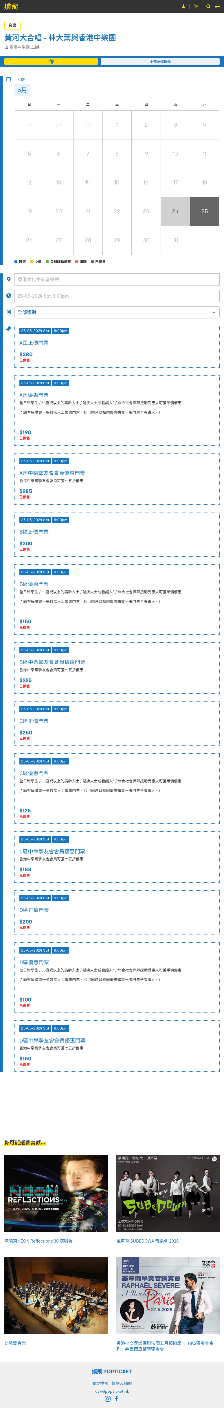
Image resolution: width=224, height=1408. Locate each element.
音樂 (12, 25)
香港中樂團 (20, 47)
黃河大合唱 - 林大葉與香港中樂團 (60, 37)
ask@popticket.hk (112, 1391)
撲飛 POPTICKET (112, 1371)
